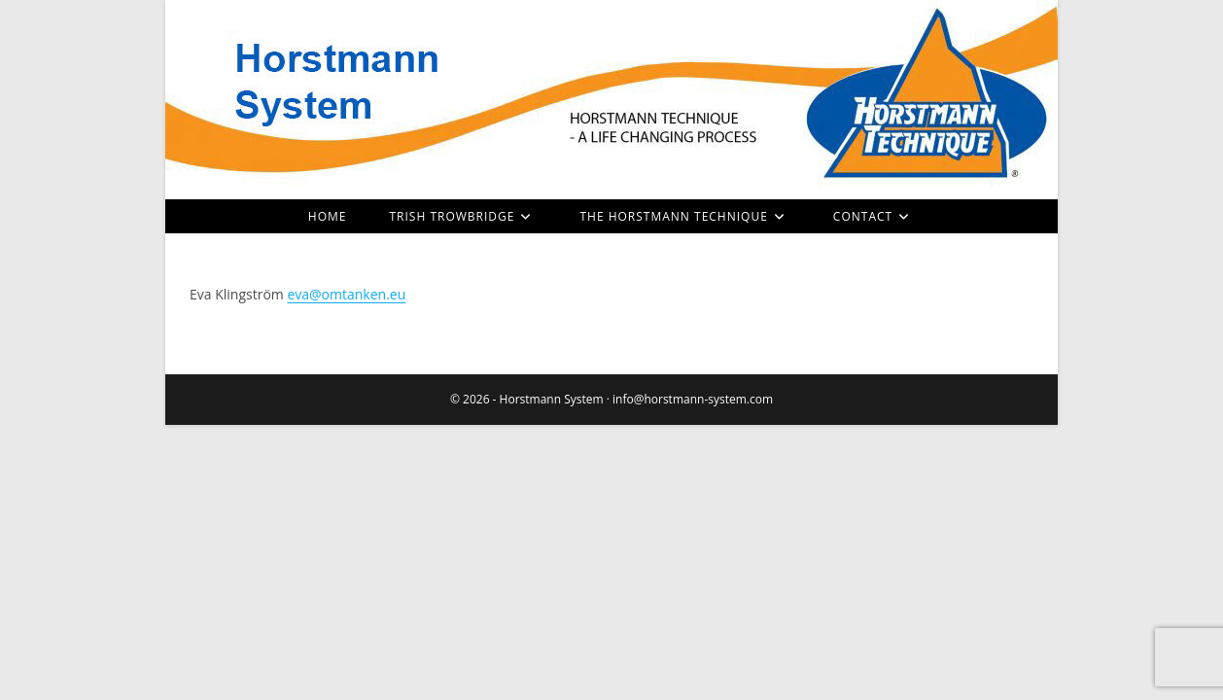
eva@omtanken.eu (346, 294)
